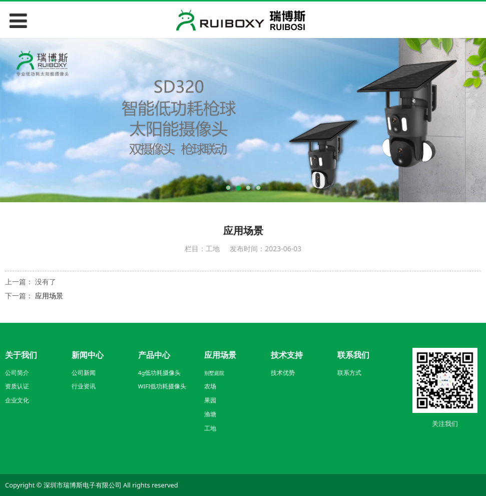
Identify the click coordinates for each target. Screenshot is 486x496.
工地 (210, 428)
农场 (210, 386)
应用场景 (49, 295)
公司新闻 (84, 372)
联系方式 (349, 372)
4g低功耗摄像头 (159, 372)
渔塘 (210, 414)
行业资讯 (84, 386)
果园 (210, 400)
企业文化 (17, 400)
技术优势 (283, 372)
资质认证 (17, 386)
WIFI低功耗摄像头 (162, 386)
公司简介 (17, 372)
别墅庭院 (214, 372)
